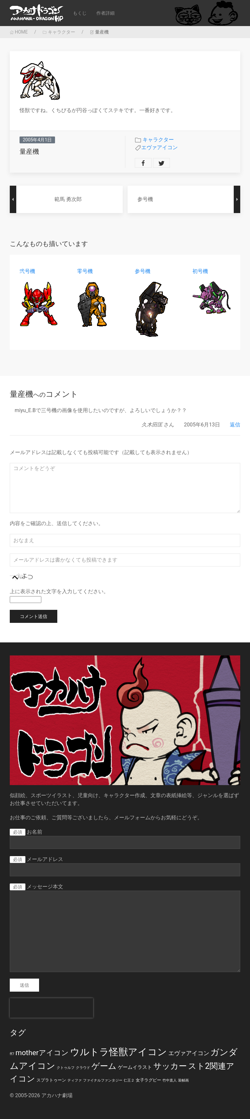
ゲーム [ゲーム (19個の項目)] (104, 1066)
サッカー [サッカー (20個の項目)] (170, 1066)
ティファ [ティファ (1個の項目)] (74, 1080)
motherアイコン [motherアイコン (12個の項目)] (41, 1052)
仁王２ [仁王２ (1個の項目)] (129, 1080)
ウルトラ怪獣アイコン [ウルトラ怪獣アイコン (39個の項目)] (118, 1051)
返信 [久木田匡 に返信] (235, 425)
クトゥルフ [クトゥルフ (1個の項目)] (66, 1068)
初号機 (200, 271)
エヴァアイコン (159, 147)
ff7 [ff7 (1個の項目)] (12, 1054)
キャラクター (59, 32)
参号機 (142, 271)
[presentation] (51, 1008)
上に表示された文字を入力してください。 (59, 591)
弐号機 (27, 271)
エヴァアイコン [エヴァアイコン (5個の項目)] (188, 1053)
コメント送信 (33, 616)
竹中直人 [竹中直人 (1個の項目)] (169, 1080)
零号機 (85, 271)
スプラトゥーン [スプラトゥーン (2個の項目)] (51, 1080)
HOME (19, 32)
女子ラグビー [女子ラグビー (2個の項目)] (148, 1080)
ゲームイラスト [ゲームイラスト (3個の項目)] (135, 1067)
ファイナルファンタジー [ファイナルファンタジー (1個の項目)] (102, 1080)
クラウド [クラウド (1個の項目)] (83, 1068)
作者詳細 (105, 13)
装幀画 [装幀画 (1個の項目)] (183, 1080)
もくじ (80, 13)
